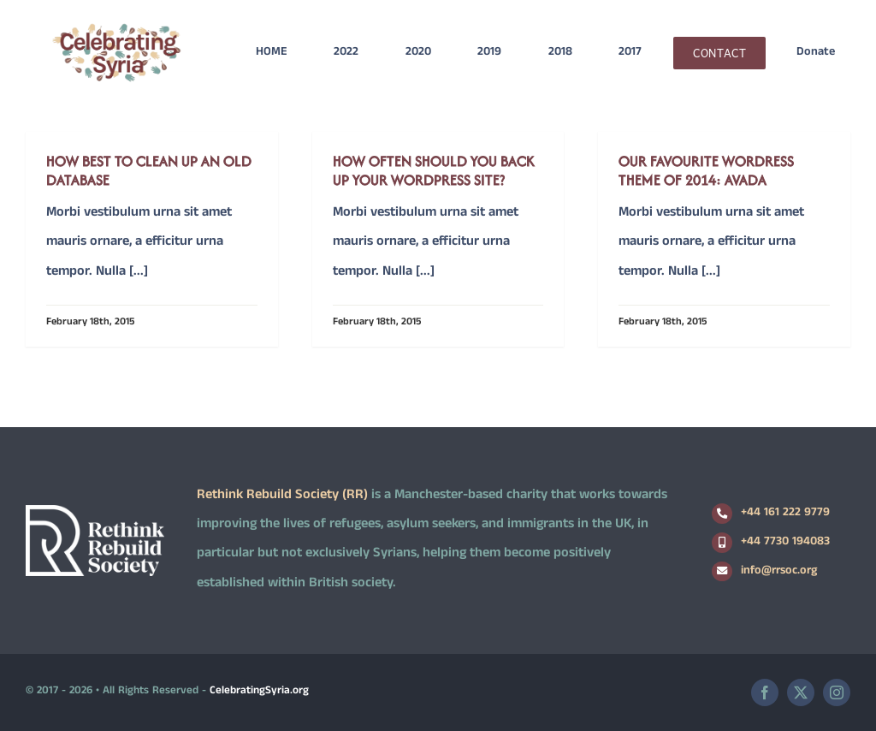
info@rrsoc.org (779, 571)
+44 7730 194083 (785, 542)
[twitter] (800, 692)
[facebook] (764, 692)
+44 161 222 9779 (785, 513)
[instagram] (836, 692)
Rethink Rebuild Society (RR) (282, 496)
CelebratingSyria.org (259, 691)
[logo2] (116, 28)
